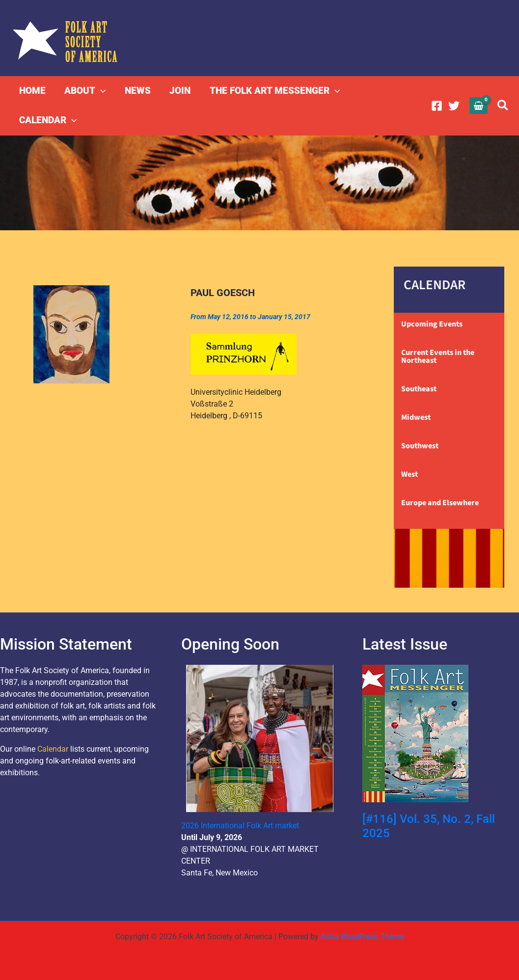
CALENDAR (48, 120)
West (409, 474)
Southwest (419, 445)
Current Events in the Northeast (437, 356)
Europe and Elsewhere (440, 502)
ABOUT (85, 91)
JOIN (179, 90)
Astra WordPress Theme (362, 936)
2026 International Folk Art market (240, 825)
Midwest (416, 417)
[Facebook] (436, 105)
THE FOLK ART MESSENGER (274, 91)
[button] (100, 91)
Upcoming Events (432, 324)
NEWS (137, 90)
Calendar (52, 749)
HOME (32, 90)
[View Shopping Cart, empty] (478, 105)
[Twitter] (454, 105)
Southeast (419, 388)
